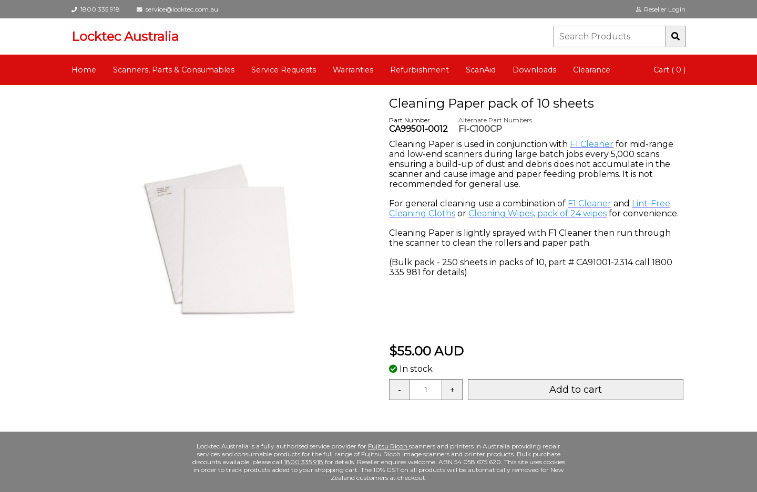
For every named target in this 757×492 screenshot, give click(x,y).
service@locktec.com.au (177, 9)
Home (83, 70)
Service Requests (283, 70)
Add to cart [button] (575, 389)
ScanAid (481, 70)
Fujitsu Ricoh (388, 446)
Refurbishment (419, 70)
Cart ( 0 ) (669, 70)
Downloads (534, 70)
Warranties (353, 70)
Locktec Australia (125, 36)
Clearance (591, 70)
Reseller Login (661, 9)
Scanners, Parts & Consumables (173, 70)
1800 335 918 (95, 9)
